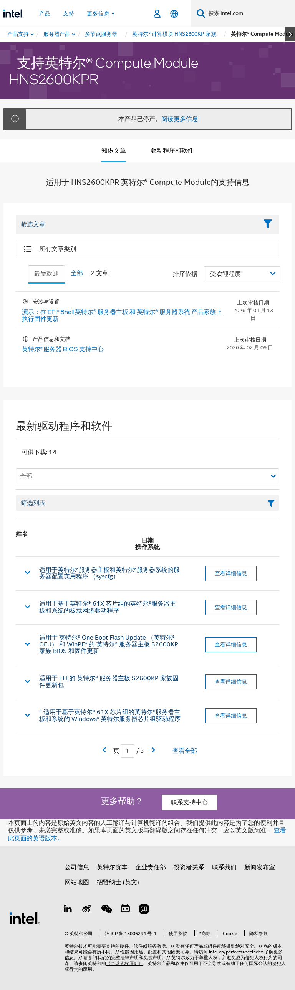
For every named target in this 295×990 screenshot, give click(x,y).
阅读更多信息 (179, 119)
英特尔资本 (112, 867)
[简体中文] (174, 13)
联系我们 (224, 867)
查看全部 (184, 751)
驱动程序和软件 (172, 150)
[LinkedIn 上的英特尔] (68, 910)
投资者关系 (189, 867)
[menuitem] (57, 34)
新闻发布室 (259, 867)
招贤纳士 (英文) (118, 882)
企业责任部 (150, 867)
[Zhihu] (144, 910)
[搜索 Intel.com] (250, 13)
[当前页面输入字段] (127, 751)
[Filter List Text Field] (137, 225)
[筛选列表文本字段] (147, 503)
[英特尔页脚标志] (24, 918)
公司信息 (77, 867)
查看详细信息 (231, 573)
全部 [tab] (77, 273)
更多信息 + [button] (101, 13)
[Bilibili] (125, 910)
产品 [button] (45, 13)
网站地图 (77, 882)
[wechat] (106, 910)
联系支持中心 (189, 802)
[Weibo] (87, 910)
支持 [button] (69, 13)
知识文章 (113, 150)
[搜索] (201, 13)
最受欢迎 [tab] (46, 273)
